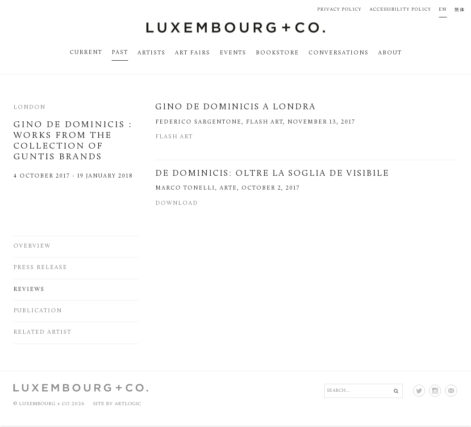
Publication (37, 311)
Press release (40, 267)
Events (233, 53)
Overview (32, 246)
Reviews (29, 289)
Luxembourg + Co (235, 27)
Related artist (42, 332)
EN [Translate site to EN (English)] (443, 9)
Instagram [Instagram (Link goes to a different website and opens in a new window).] (435, 390)
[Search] (363, 391)
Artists (152, 53)
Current (86, 52)
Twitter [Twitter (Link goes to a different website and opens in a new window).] (419, 390)
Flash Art (174, 137)
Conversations (338, 53)
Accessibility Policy (400, 9)
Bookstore (277, 53)
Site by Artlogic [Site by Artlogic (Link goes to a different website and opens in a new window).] (117, 404)
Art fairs (192, 53)
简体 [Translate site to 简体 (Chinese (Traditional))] (459, 10)
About (390, 53)
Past (120, 52)
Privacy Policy (339, 9)
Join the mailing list (451, 390)
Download (176, 203)
